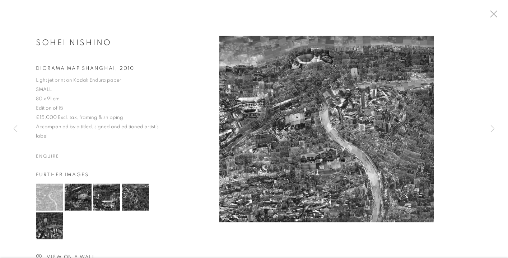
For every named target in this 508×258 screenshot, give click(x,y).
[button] (49, 198)
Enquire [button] (47, 157)
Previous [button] (15, 129)
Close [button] (491, 16)
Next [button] (492, 129)
